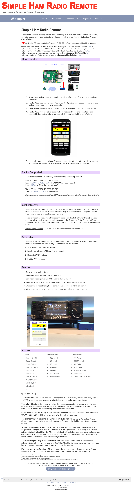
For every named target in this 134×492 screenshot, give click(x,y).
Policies (98, 19)
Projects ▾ (86, 19)
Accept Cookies (124, 480)
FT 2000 (34, 191)
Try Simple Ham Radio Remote (60, 469)
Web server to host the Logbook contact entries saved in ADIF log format (56, 286)
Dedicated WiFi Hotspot (37, 255)
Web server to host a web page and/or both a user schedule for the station (56, 289)
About (43, 19)
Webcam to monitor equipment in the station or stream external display (55, 282)
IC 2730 (33, 185)
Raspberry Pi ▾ (71, 19)
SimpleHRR (20, 19)
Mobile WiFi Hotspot (36, 259)
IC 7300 (33, 183)
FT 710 (41, 191)
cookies (17, 480)
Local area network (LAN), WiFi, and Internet (45, 251)
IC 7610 (40, 183)
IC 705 (48, 183)
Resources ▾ (56, 19)
